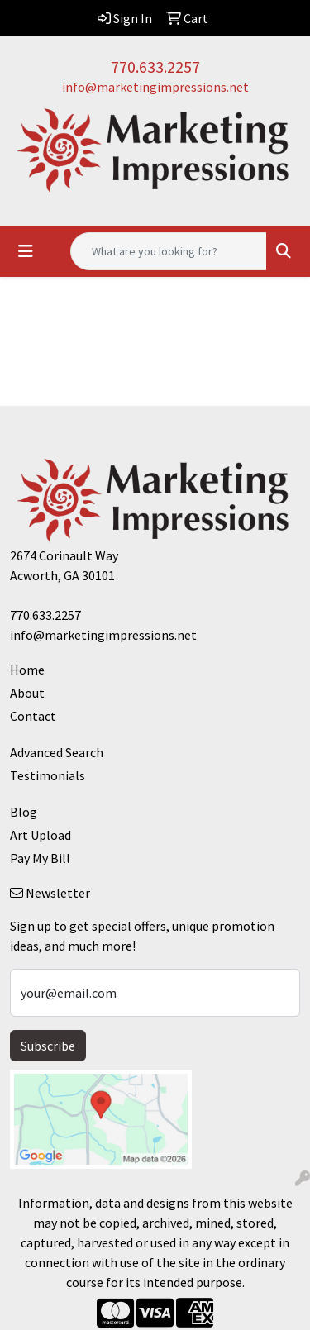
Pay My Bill (40, 858)
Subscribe (48, 1045)
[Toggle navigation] (25, 251)
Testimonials (47, 775)
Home (27, 669)
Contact (33, 716)
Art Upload (40, 835)
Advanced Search (56, 752)
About (27, 692)
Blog (23, 811)
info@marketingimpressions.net (155, 87)
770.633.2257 (155, 66)
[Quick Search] (168, 251)
